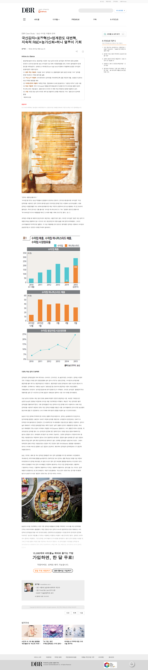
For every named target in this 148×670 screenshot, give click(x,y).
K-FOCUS (114, 19)
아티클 (36, 19)
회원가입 (108, 1)
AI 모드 (120, 10)
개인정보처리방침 (71, 657)
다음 (81, 613)
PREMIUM (75, 19)
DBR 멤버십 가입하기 (62, 570)
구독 (95, 19)
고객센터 (115, 1)
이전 (67, 613)
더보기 (76, 51)
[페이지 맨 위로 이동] (132, 664)
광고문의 (111, 657)
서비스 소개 (37, 657)
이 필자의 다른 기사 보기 (42, 596)
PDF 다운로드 (79, 51)
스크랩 (82, 51)
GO (123, 34)
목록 (74, 613)
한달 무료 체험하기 (42, 570)
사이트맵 (101, 657)
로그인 (102, 1)
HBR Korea (123, 1)
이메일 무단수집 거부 (87, 657)
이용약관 (48, 657)
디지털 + (56, 19)
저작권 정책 (58, 657)
